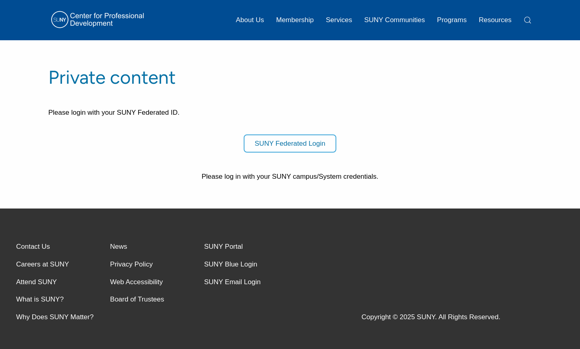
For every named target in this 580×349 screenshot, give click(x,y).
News (118, 246)
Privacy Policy (131, 264)
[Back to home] (98, 20)
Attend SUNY (36, 282)
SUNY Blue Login (230, 264)
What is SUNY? (40, 299)
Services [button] (339, 20)
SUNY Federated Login (290, 143)
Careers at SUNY (42, 264)
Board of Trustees (137, 299)
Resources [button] (495, 20)
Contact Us (33, 246)
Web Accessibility (136, 282)
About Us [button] (250, 20)
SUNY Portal (223, 246)
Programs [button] (452, 20)
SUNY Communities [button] (394, 20)
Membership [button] (295, 20)
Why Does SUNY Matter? (54, 317)
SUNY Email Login (232, 282)
